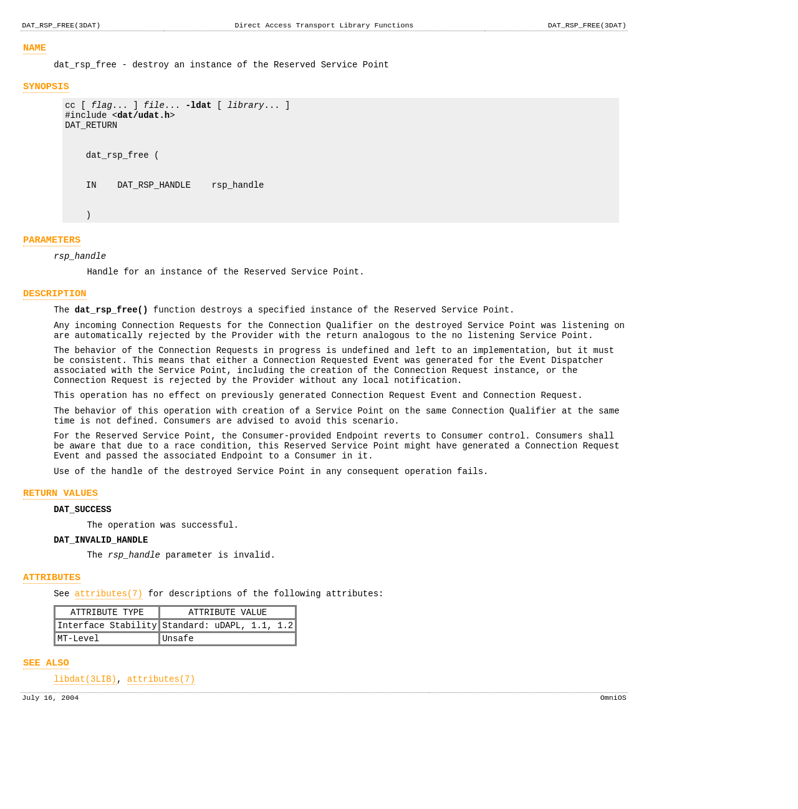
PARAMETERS (51, 269)
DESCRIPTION (55, 329)
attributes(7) (109, 668)
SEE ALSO (46, 745)
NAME (34, 49)
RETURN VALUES (60, 556)
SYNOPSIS (46, 92)
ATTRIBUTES (51, 650)
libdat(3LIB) (85, 763)
